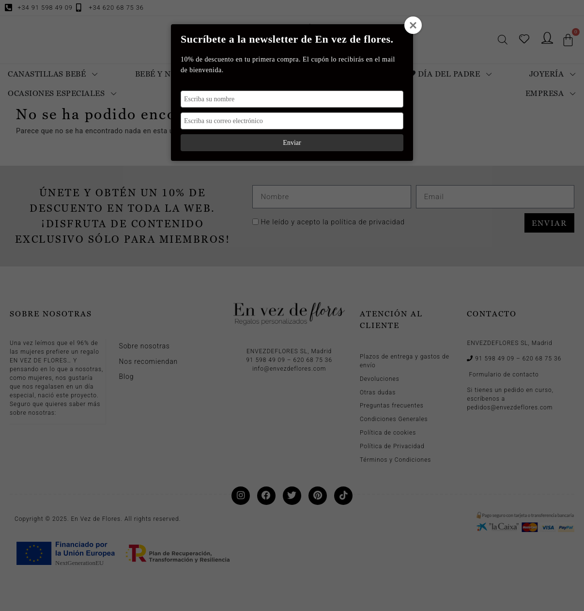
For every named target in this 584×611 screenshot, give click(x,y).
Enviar (292, 142)
